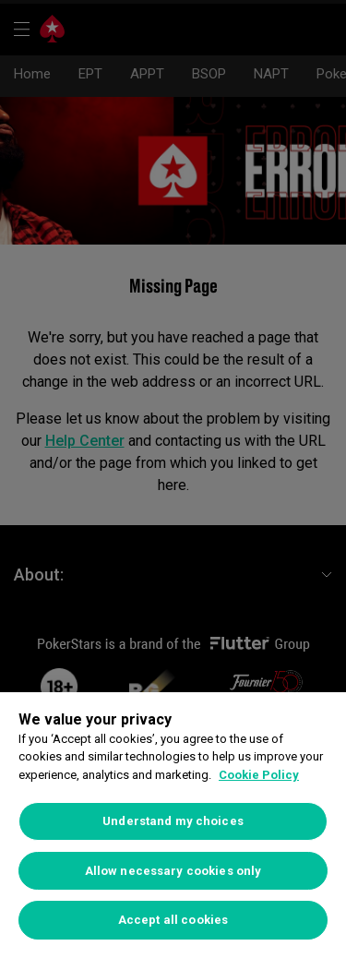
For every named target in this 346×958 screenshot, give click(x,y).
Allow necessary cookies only (173, 871)
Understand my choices (173, 821)
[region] (173, 825)
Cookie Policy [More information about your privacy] (259, 775)
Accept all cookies (173, 920)
